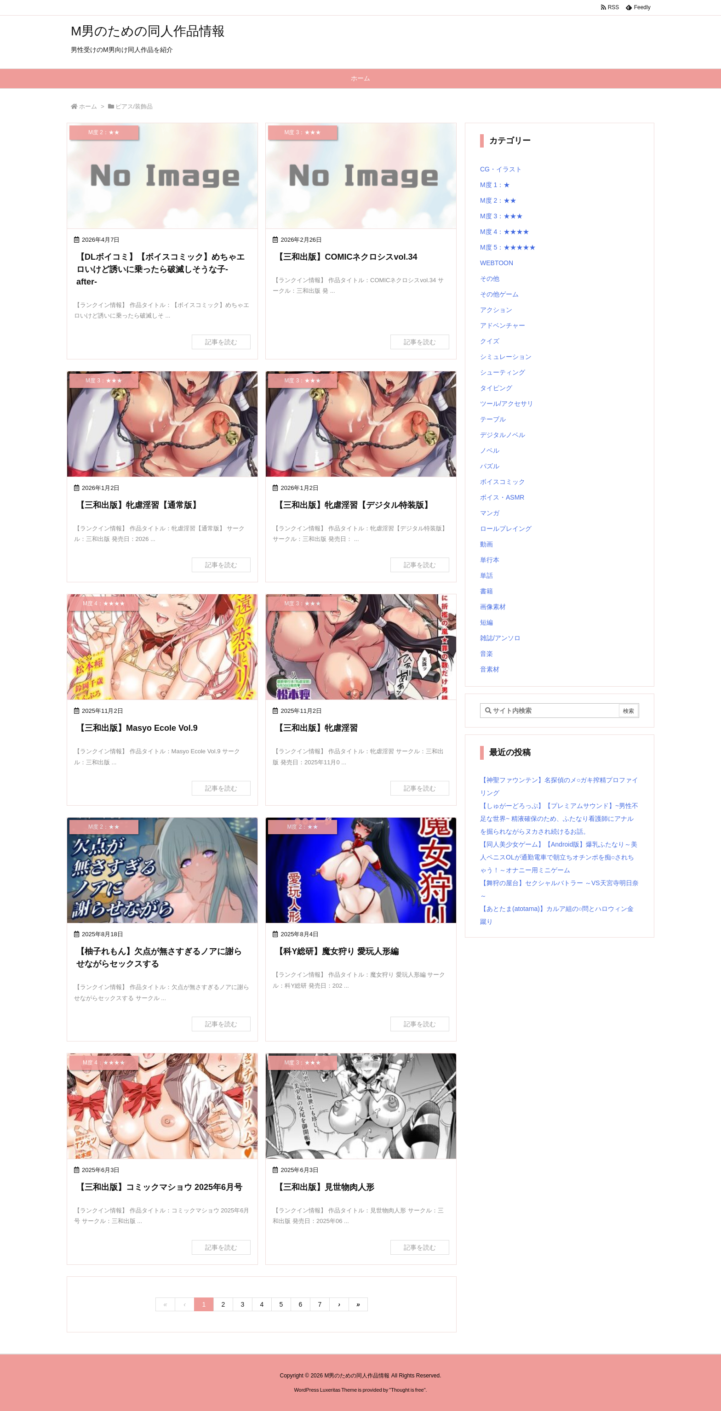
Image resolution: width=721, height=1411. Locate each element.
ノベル (489, 450)
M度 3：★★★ (501, 216)
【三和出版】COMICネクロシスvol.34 (346, 257)
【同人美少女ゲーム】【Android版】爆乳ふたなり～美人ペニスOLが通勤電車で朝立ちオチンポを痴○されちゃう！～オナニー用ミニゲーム (558, 857)
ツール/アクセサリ (506, 403)
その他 (489, 278)
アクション (496, 309)
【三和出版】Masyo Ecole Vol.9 (137, 728)
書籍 (486, 591)
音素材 (489, 669)
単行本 (489, 559)
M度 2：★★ (498, 200)
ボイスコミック (502, 481)
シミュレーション (506, 356)
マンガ (489, 513)
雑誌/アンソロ (500, 638)
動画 (486, 544)
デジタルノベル (502, 434)
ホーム (88, 106)
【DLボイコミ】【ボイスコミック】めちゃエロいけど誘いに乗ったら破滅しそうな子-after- (160, 269)
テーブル (493, 419)
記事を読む (221, 342)
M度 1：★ (495, 184)
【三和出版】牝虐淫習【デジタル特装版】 (353, 505)
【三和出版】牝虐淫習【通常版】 (138, 505)
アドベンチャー (502, 325)
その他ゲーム (499, 294)
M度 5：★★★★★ (508, 247)
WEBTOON (496, 263)
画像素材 (493, 606)
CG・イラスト (501, 169)
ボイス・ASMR (502, 497)
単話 (486, 575)
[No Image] (162, 176)
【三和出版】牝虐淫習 (316, 728)
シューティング (502, 372)
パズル (489, 466)
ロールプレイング (506, 528)
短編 (486, 622)
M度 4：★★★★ (504, 231)
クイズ (489, 341)
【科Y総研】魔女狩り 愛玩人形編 (337, 951)
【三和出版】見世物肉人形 (324, 1187)
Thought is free (407, 1390)
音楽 (486, 653)
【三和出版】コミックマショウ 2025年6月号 (159, 1187)
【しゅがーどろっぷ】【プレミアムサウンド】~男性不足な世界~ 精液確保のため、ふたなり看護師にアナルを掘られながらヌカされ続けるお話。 (559, 818)
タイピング (496, 388)
